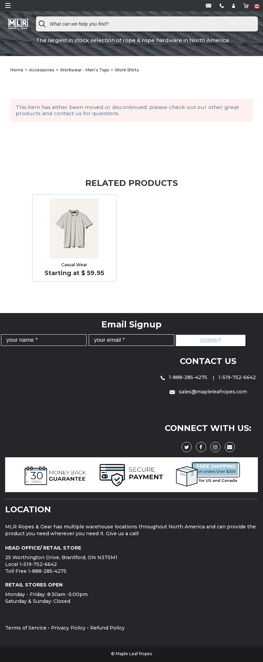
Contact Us (208, 361)
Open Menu (8, 5)
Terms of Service (26, 628)
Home (16, 69)
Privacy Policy (68, 628)
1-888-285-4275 (185, 377)
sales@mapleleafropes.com (208, 392)
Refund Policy (107, 628)
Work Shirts (127, 69)
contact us (68, 113)
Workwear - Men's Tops (84, 69)
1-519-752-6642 (237, 377)
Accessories (41, 69)
